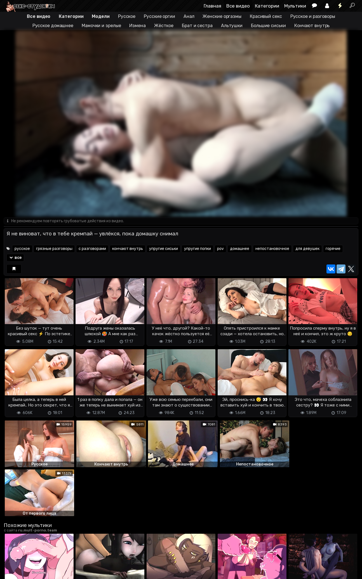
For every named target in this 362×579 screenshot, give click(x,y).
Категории (267, 6)
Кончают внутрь (312, 25)
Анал (189, 16)
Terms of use (32, 571)
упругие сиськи (163, 249)
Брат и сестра (197, 25)
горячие (333, 249)
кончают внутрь (127, 249)
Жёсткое (163, 25)
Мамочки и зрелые (101, 25)
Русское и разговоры (312, 16)
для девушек (307, 249)
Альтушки (232, 25)
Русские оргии (159, 16)
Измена (137, 25)
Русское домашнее (52, 25)
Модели (100, 16)
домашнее (239, 249)
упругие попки (197, 249)
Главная (212, 6)
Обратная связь (62, 571)
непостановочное (272, 249)
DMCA (12, 571)
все (15, 258)
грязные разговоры (54, 249)
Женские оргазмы (222, 16)
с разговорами (92, 249)
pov (220, 249)
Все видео (238, 6)
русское (22, 249)
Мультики (295, 6)
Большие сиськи (268, 25)
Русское (126, 16)
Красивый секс (266, 16)
